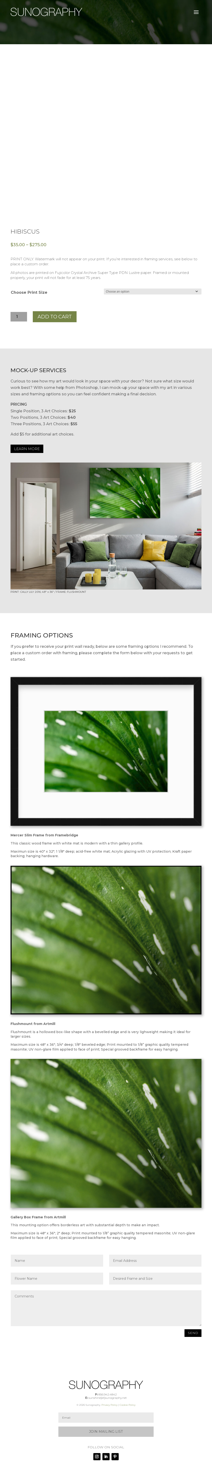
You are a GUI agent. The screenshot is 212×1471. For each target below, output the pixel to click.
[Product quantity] (19, 316)
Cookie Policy (127, 1404)
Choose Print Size (29, 292)
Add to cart (55, 317)
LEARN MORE (27, 449)
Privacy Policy (109, 1404)
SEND (193, 1333)
